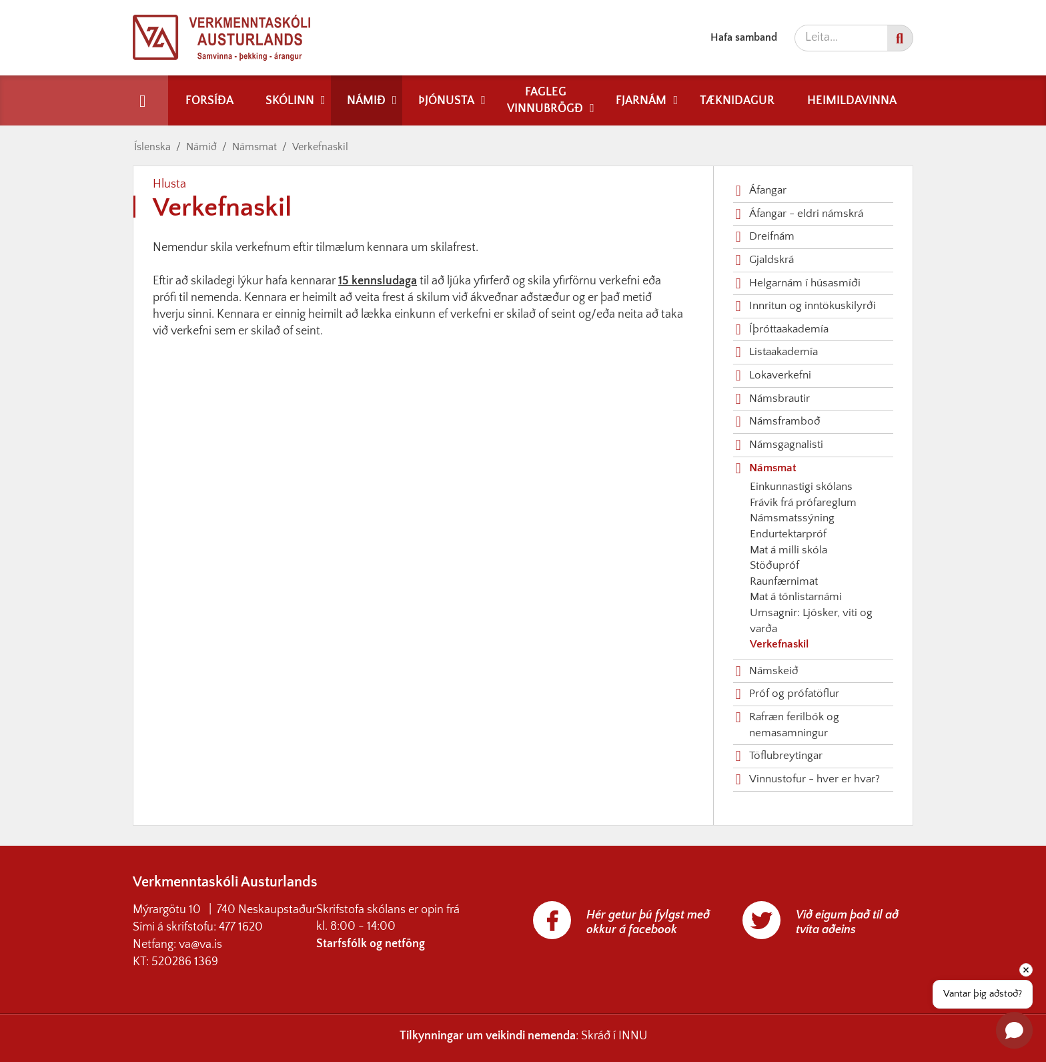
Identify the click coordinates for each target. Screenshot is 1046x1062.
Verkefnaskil (320, 147)
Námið (201, 147)
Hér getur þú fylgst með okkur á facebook (648, 922)
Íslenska (152, 147)
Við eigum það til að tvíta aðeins (847, 922)
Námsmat (254, 147)
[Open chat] (1014, 1030)
